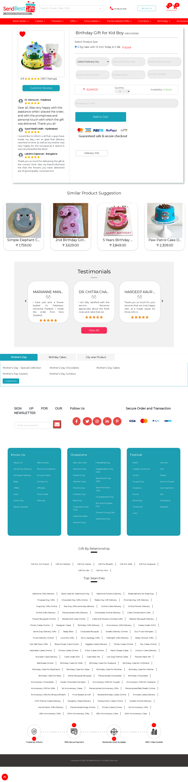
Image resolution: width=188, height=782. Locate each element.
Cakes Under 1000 (147, 625)
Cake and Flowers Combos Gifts (107, 619)
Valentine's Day (103, 518)
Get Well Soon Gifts (39, 644)
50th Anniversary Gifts (78, 713)
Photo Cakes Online (40, 625)
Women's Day (80, 469)
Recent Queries (20, 507)
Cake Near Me (93, 656)
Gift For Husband (147, 564)
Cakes (40, 21)
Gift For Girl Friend (40, 564)
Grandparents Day (105, 497)
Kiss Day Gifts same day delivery (79, 606)
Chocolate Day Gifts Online (75, 600)
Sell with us (146, 8)
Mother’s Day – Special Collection (22, 367)
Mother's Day (79, 522)
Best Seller (21, 21)
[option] (48, 301)
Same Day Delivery (22, 469)
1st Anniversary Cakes (72, 688)
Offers (16, 488)
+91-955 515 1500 (118, 8)
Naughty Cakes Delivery (79, 701)
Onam (136, 475)
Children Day (79, 494)
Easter (163, 475)
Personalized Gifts (119, 21)
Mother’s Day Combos (63, 373)
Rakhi (135, 462)
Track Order (42, 494)
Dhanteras (165, 500)
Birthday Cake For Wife (71, 663)
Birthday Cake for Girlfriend (136, 663)
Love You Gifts (67, 638)
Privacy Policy (44, 475)
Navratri (164, 462)
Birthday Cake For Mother (141, 669)
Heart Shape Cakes (119, 650)
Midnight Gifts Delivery (117, 638)
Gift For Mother (63, 564)
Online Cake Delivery (111, 606)
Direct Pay (18, 500)
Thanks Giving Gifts (105, 512)
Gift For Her (83, 570)
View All (94, 330)
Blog (15, 481)
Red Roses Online (45, 663)
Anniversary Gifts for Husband (140, 682)
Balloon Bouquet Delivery (141, 619)
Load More (11, 381)
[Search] (71, 8)
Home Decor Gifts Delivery (51, 707)
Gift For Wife (126, 564)
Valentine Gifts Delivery (43, 593)
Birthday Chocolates (138, 675)
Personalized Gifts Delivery (75, 612)
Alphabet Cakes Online (41, 650)
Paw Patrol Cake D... (164, 240)
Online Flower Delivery (139, 606)
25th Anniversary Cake (107, 713)
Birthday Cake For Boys (50, 675)
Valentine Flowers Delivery (108, 593)
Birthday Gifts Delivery (89, 625)
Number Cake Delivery (46, 656)
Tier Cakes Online (148, 644)
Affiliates (41, 488)
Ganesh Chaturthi (141, 469)
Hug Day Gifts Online (46, 606)
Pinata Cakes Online (68, 650)
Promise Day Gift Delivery (136, 600)
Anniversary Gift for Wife (43, 688)
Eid (161, 494)
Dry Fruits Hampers (143, 631)
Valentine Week (80, 516)
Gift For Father (84, 564)
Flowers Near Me (143, 656)
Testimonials (43, 462)
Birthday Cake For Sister (78, 669)
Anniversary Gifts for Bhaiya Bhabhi (48, 694)
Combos (144, 21)
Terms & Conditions (46, 469)
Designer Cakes (63, 625)
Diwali (136, 494)
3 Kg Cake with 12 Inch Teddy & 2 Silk (97, 47)
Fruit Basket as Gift (82, 694)
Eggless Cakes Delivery (96, 644)
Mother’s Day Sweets (15, 373)
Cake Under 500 (72, 656)
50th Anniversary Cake (136, 713)
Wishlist (169, 8)
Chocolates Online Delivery (107, 612)
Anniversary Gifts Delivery (118, 625)
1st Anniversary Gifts (138, 707)
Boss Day (77, 500)
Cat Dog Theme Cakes (117, 656)
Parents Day (79, 488)
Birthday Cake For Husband (102, 663)
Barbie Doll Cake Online (73, 619)
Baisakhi (164, 507)
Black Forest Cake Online (67, 644)
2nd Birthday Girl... (71, 240)
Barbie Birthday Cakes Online (112, 694)
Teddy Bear (68, 631)
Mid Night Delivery (22, 475)
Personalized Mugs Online (82, 707)
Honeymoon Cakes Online (110, 701)
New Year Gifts (80, 462)
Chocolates (92, 21)
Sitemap (41, 500)
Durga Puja (138, 481)
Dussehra (137, 488)
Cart (175, 8)
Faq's (15, 494)
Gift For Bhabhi (105, 564)
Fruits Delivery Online (43, 638)
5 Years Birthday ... (117, 240)
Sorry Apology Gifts (90, 638)
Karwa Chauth (167, 481)
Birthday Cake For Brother (109, 669)
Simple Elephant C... (23, 240)
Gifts (74, 21)
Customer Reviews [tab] (41, 88)
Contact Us (42, 481)
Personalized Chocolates (109, 675)
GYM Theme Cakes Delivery (48, 701)
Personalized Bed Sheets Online (140, 688)
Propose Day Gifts (46, 600)
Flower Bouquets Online (44, 619)
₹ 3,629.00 (70, 245)
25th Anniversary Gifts (50, 713)
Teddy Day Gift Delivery (105, 600)
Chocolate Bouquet (89, 631)
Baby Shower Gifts (144, 638)
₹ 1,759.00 (23, 245)
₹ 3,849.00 (117, 245)
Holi (162, 469)
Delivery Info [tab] (91, 153)
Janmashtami (167, 488)
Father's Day (79, 475)
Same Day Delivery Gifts (44, 631)
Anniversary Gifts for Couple (106, 682)
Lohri (135, 513)
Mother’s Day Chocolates (64, 367)
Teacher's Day (79, 481)
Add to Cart (100, 116)
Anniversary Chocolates (42, 682)
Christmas (138, 507)
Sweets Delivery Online (117, 631)
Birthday (164, 21)
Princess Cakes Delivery (144, 694)
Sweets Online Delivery (141, 701)
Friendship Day (103, 462)
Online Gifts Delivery (46, 612)
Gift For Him (102, 570)
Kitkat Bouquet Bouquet (80, 675)
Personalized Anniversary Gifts (103, 688)
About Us (17, 462)
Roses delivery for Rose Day (141, 593)
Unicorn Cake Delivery (146, 650)
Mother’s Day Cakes (108, 367)
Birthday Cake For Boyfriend (46, 669)
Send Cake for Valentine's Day (75, 593)
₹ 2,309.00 (164, 245)
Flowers (57, 21)
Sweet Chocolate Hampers (73, 682)
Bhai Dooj (137, 500)
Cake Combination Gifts (139, 612)
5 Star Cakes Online (94, 650)
